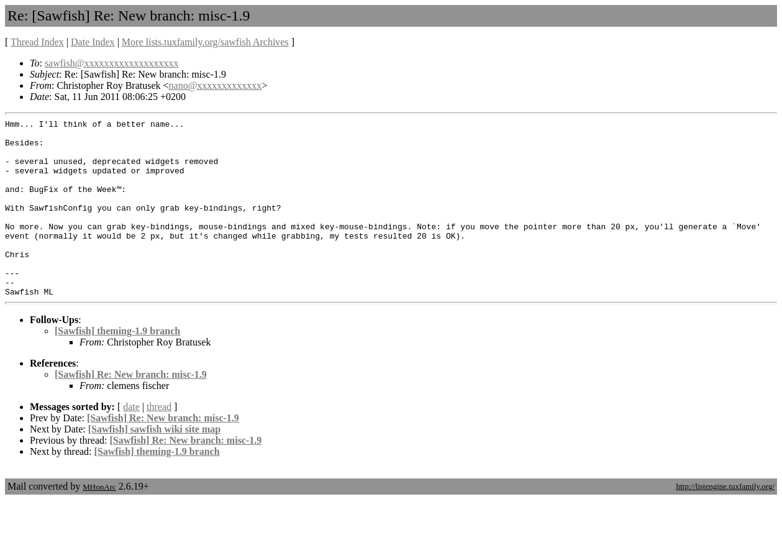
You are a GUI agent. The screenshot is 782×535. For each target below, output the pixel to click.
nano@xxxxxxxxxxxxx (215, 85)
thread (159, 442)
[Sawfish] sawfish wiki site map (154, 464)
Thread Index (37, 42)
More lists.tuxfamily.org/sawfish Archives (205, 42)
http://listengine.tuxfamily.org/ (725, 521)
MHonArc (99, 522)
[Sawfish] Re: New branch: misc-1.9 (131, 410)
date (131, 442)
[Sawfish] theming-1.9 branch (117, 366)
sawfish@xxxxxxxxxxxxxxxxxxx (112, 63)
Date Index (93, 42)
